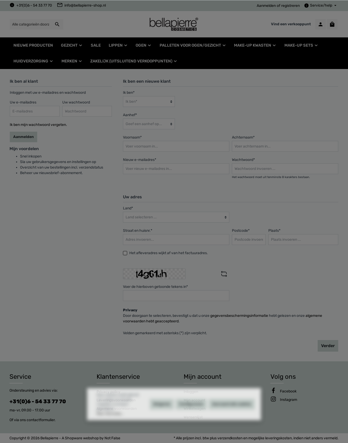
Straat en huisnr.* (137, 230)
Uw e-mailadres (23, 102)
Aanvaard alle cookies (231, 419)
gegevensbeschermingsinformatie (239, 315)
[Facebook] (288, 391)
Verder (328, 345)
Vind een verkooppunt (291, 24)
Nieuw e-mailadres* (139, 159)
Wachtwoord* (243, 159)
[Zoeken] (57, 24)
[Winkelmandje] (332, 24)
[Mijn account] (320, 24)
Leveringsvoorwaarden (116, 400)
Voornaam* (132, 137)
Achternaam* (243, 137)
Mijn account (202, 376)
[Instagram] (288, 399)
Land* (128, 208)
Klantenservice (118, 376)
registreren (290, 5)
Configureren (191, 419)
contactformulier (41, 420)
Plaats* (274, 230)
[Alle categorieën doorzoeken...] (30, 24)
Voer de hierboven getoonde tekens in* (155, 286)
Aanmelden (266, 5)
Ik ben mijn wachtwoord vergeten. (38, 124)
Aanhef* (130, 115)
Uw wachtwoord (76, 102)
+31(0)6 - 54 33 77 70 (34, 5)
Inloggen (191, 392)
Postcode (241, 230)
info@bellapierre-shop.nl (85, 5)
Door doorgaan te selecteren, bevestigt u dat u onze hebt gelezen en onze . (222, 318)
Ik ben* (129, 92)
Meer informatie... (110, 429)
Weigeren (161, 419)
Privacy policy (108, 392)
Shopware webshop (82, 438)
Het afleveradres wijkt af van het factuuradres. (168, 253)
